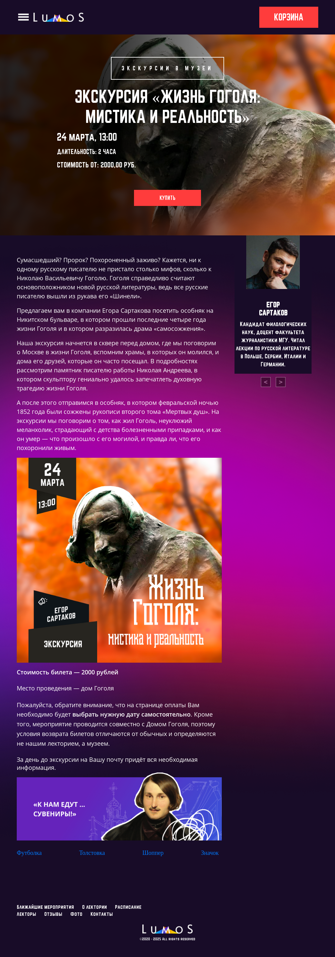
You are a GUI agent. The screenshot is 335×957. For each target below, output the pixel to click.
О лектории (94, 907)
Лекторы (26, 914)
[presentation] (266, 382)
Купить (167, 198)
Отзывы (53, 914)
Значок (210, 853)
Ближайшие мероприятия (45, 907)
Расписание (128, 907)
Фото (76, 914)
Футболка (29, 853)
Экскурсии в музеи (167, 68)
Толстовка (92, 853)
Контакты (101, 914)
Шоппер (152, 853)
